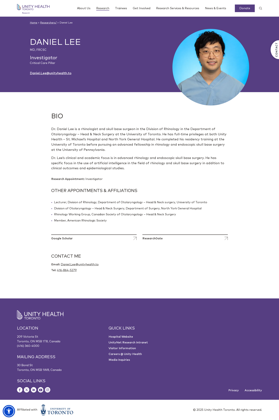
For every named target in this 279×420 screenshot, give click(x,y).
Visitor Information (122, 348)
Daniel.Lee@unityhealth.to (50, 73)
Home (33, 22)
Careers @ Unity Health (125, 354)
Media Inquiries (119, 359)
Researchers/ (48, 22)
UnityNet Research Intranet (128, 342)
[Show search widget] (259, 8)
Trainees (121, 8)
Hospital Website (121, 336)
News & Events (215, 8)
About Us (83, 8)
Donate (244, 8)
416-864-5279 (67, 270)
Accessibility (253, 390)
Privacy (233, 390)
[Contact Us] (274, 50)
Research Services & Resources (177, 8)
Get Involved (141, 8)
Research (102, 8)
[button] (9, 411)
